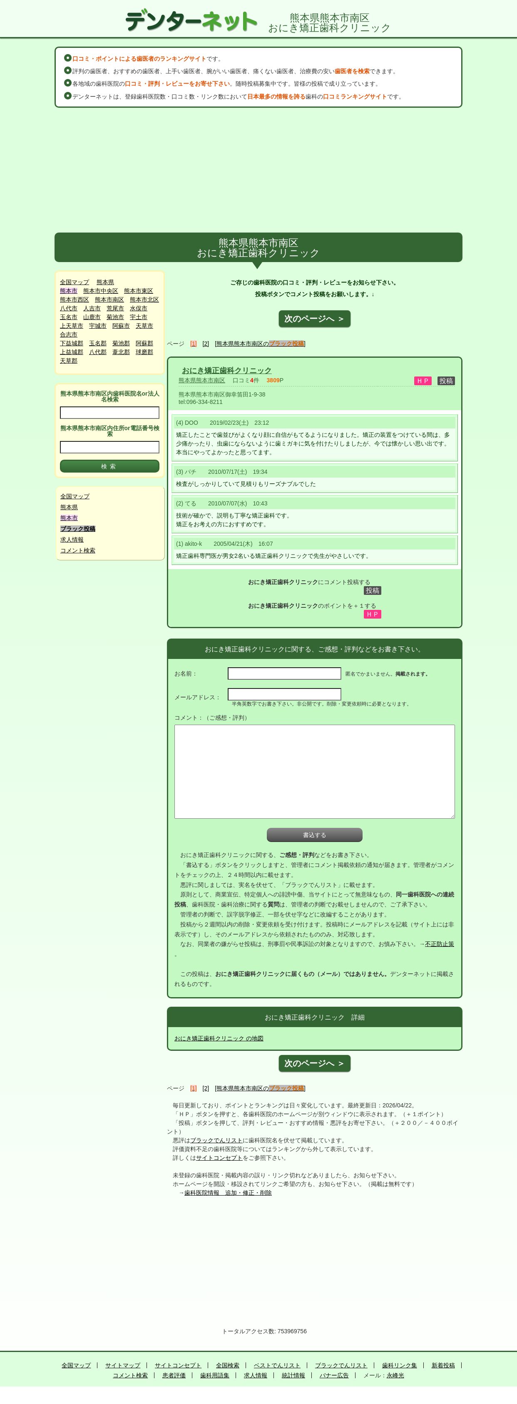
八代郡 (98, 352)
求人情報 (72, 539)
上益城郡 (71, 352)
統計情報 (293, 1375)
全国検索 (227, 1365)
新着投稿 (443, 1365)
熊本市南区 (109, 299)
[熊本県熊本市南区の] (260, 343)
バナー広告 (334, 1375)
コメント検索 (77, 550)
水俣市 (138, 308)
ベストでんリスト (277, 1365)
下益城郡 (71, 343)
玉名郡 (98, 343)
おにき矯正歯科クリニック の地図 (218, 1038)
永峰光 (395, 1375)
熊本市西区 (74, 299)
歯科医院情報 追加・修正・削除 (228, 1192)
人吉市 (92, 308)
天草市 (144, 325)
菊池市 (115, 317)
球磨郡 (144, 352)
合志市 (68, 334)
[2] (206, 343)
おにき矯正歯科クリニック (227, 370)
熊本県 (105, 282)
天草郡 (68, 360)
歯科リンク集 (399, 1365)
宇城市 (98, 325)
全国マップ (74, 282)
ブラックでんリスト (216, 1140)
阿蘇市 (121, 325)
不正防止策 (439, 944)
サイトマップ (122, 1365)
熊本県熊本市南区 (202, 380)
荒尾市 (115, 308)
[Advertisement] (258, 170)
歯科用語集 (214, 1375)
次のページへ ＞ (314, 318)
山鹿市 (92, 317)
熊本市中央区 (100, 290)
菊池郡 (121, 343)
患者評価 (174, 1375)
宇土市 (138, 317)
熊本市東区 (138, 290)
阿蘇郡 (144, 343)
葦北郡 (121, 352)
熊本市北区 (144, 299)
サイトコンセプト (219, 1157)
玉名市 (68, 317)
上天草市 (71, 325)
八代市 (68, 308)
